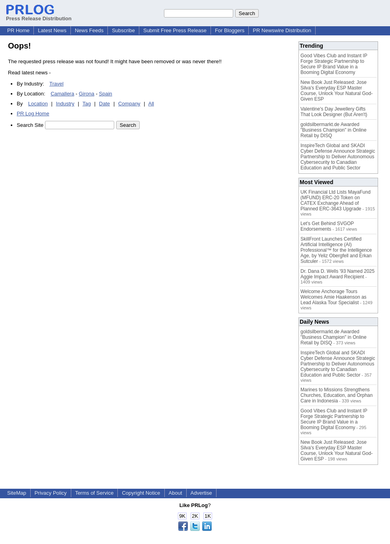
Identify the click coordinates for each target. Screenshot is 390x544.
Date (104, 104)
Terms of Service (94, 493)
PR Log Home (33, 114)
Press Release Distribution (39, 15)
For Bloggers (229, 30)
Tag (86, 104)
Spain (105, 94)
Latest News (52, 30)
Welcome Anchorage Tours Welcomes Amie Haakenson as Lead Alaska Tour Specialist (333, 297)
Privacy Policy (51, 493)
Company (129, 104)
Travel (56, 84)
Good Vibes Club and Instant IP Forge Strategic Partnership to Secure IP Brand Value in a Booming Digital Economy (333, 64)
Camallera (62, 94)
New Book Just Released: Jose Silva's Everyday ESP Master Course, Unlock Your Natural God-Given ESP (336, 91)
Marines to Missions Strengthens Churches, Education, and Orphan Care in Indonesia (336, 395)
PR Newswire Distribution (282, 30)
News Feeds (89, 30)
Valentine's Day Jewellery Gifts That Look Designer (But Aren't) (333, 111)
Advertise (201, 493)
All (151, 104)
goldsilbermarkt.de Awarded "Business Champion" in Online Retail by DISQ (333, 130)
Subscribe (123, 30)
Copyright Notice (141, 493)
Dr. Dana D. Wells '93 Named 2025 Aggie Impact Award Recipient (337, 274)
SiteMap (16, 493)
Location (38, 104)
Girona (86, 94)
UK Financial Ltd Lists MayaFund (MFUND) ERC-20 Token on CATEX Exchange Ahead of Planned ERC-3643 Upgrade (335, 200)
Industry (65, 104)
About (175, 493)
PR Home (18, 30)
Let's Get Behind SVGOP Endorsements (327, 226)
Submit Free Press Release (175, 30)
